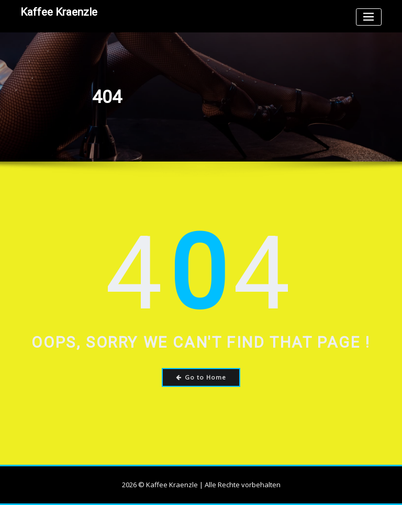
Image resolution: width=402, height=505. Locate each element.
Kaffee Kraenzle (58, 12)
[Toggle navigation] (369, 17)
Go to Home (201, 377)
